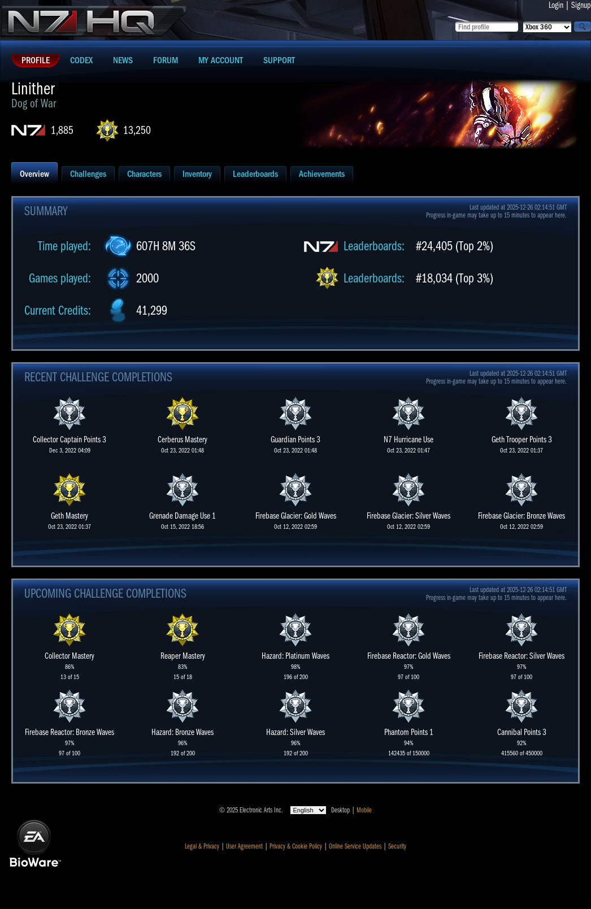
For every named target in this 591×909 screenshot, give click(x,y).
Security (397, 846)
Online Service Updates (355, 846)
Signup (581, 5)
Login (556, 5)
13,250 (137, 130)
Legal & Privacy (202, 846)
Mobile (364, 810)
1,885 (62, 130)
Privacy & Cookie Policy (296, 846)
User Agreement (244, 846)
